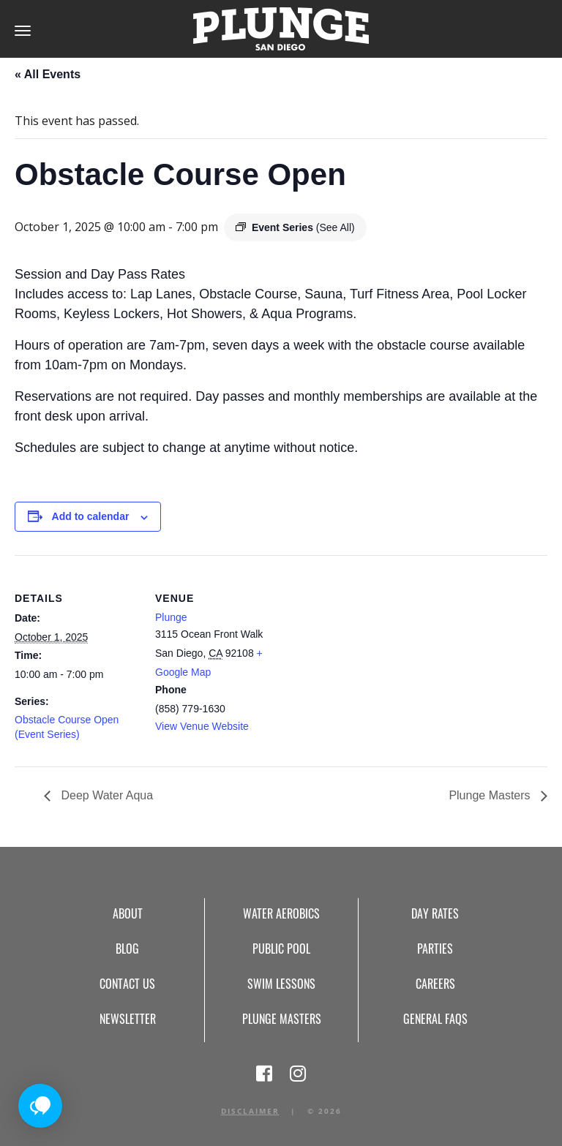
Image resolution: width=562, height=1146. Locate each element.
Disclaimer (250, 1111)
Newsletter (128, 1019)
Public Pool (281, 948)
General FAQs (435, 1019)
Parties (435, 948)
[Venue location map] (373, 656)
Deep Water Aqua (105, 795)
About (128, 913)
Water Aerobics (281, 913)
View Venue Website (202, 726)
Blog (127, 948)
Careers (435, 983)
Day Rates (435, 913)
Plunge (171, 617)
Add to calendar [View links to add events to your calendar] (91, 516)
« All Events (47, 74)
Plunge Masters (491, 795)
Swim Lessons (281, 983)
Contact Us (127, 983)
